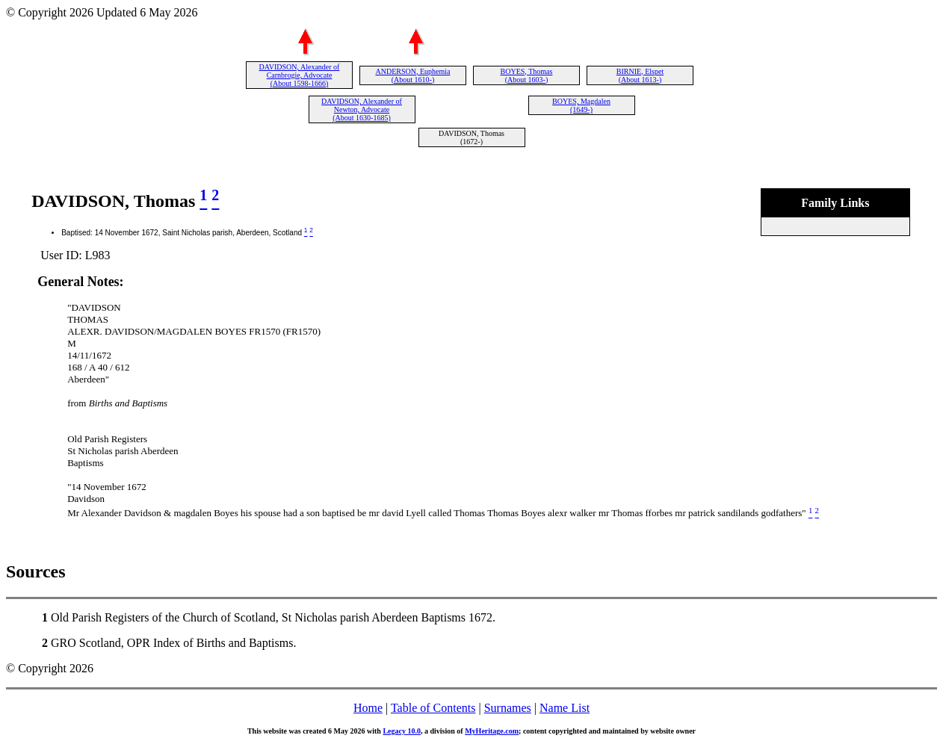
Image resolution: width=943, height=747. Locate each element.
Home (368, 707)
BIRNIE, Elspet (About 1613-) (640, 75)
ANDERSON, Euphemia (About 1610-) (413, 75)
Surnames (507, 707)
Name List (564, 707)
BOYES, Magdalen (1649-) (581, 105)
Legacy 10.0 (402, 731)
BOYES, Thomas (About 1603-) (527, 75)
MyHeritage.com (492, 731)
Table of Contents (433, 707)
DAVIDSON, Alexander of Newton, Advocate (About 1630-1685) (361, 109)
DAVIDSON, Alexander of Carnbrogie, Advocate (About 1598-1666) (299, 75)
